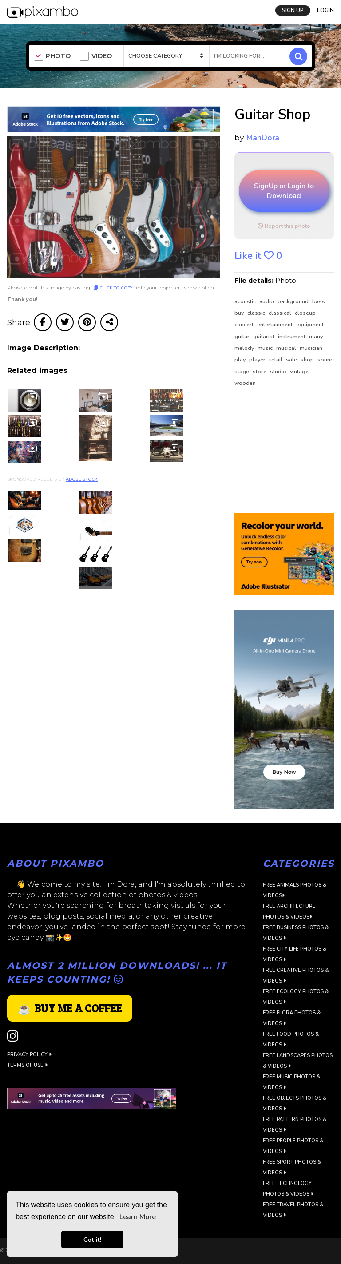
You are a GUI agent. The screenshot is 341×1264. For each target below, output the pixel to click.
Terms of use (27, 1065)
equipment (310, 324)
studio (279, 371)
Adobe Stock (82, 479)
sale (292, 359)
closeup (305, 313)
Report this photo (284, 226)
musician (311, 348)
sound (325, 359)
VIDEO (95, 56)
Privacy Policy (29, 1054)
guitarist (264, 336)
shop (308, 359)
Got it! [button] (92, 1239)
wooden (245, 383)
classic (256, 313)
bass (318, 301)
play (240, 359)
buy (239, 313)
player (258, 359)
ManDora (262, 137)
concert (244, 324)
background (294, 301)
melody (244, 348)
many (316, 336)
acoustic (245, 301)
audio (267, 301)
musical (286, 348)
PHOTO (52, 56)
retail (276, 359)
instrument (292, 336)
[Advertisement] (284, 450)
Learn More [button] (137, 1217)
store (260, 371)
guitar (242, 336)
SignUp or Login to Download (284, 191)
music (266, 348)
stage (242, 371)
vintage (299, 371)
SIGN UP (293, 10)
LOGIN (325, 10)
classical (281, 313)
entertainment (275, 324)
